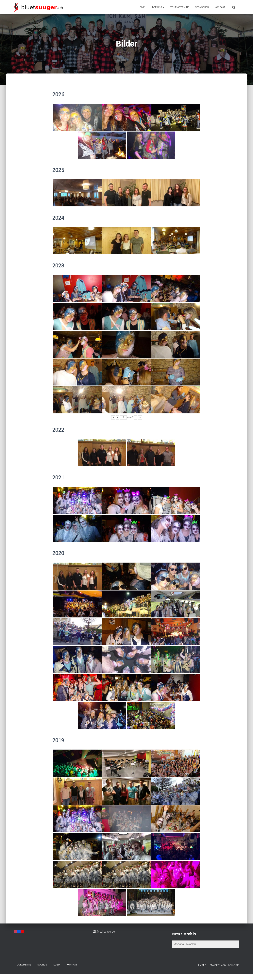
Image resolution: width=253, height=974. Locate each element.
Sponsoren (202, 7)
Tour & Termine (179, 7)
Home (141, 7)
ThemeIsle (232, 965)
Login (57, 964)
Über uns (157, 7)
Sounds (42, 964)
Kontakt (220, 7)
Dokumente (24, 964)
